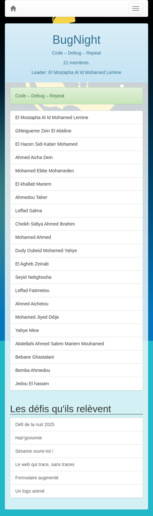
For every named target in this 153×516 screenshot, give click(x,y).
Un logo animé (30, 491)
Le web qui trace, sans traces (44, 464)
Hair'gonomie (28, 437)
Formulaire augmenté (36, 477)
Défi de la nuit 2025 (35, 424)
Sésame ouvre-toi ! (34, 451)
